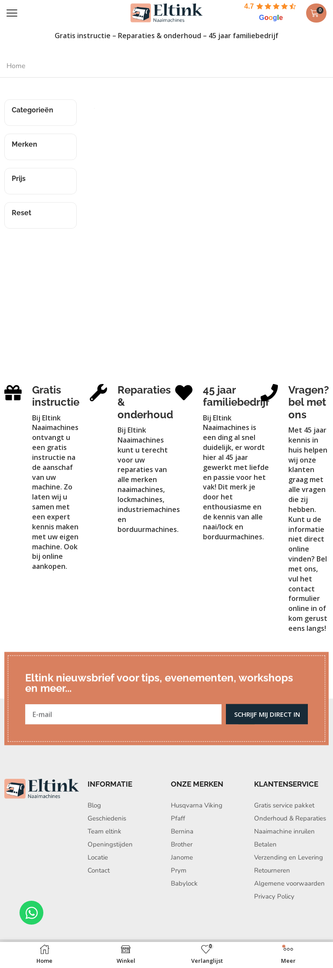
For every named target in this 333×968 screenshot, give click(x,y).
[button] (12, 13)
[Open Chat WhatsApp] (31, 913)
